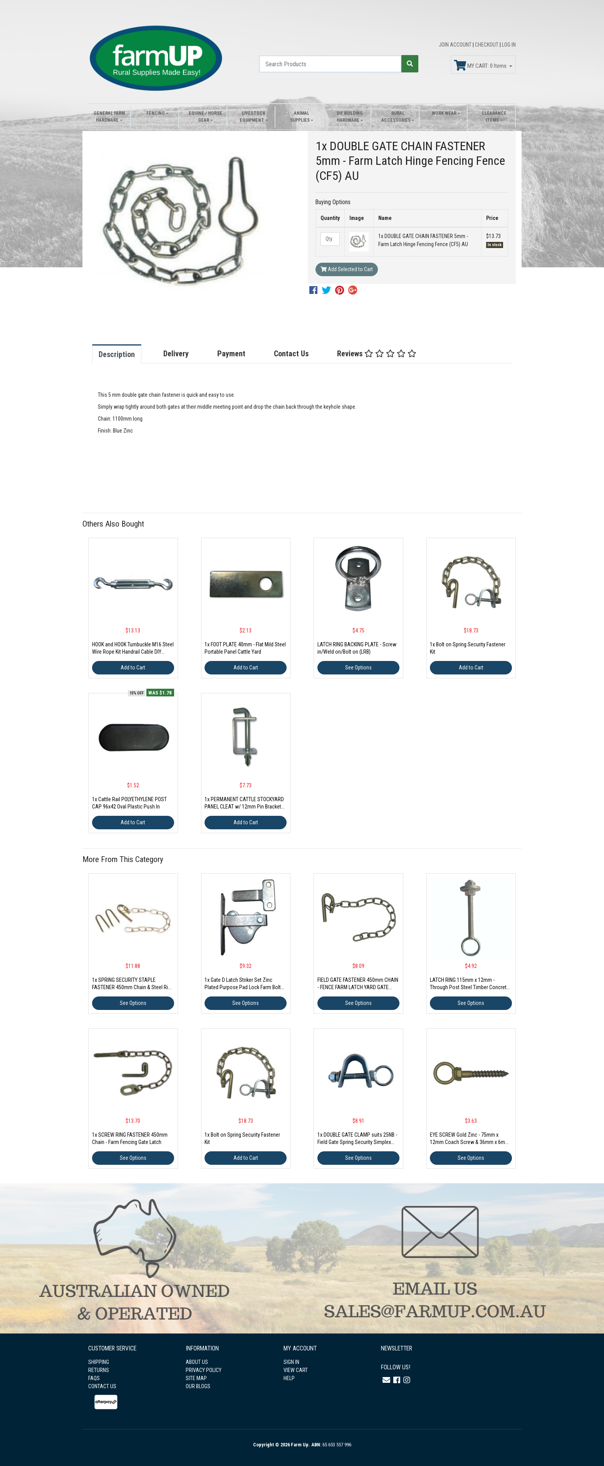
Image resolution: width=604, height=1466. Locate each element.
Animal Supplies (300, 117)
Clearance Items (494, 117)
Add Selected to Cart (346, 269)
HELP (289, 1378)
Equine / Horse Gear (205, 117)
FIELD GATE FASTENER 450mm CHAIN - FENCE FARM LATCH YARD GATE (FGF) (357, 987)
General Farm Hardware (109, 117)
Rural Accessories (396, 117)
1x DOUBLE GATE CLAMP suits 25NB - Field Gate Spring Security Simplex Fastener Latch (357, 1142)
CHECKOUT (487, 45)
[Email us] (386, 1380)
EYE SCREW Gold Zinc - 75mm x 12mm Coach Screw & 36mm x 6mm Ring (469, 1142)
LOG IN (509, 45)
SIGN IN (291, 1362)
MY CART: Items (481, 65)
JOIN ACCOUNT (456, 45)
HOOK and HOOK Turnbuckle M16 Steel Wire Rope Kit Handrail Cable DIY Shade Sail (133, 651)
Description (117, 354)
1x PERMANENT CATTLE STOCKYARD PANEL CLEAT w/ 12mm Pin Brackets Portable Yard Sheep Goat (244, 806)
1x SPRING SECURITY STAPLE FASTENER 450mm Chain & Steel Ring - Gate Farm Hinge (132, 987)
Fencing (155, 113)
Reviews (376, 353)
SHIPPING (98, 1362)
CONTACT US (102, 1386)
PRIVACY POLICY (203, 1370)
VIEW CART (296, 1370)
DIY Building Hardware (350, 117)
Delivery (176, 353)
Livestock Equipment (252, 117)
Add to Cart (133, 667)
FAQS (94, 1378)
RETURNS (98, 1370)
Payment (231, 353)
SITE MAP (196, 1378)
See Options (358, 667)
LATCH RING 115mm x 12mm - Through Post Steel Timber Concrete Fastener (469, 987)
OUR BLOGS (198, 1386)
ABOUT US (197, 1362)
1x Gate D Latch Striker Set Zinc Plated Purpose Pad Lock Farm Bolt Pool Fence (243, 987)
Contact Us (291, 353)
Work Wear (444, 113)
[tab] (124, 354)
